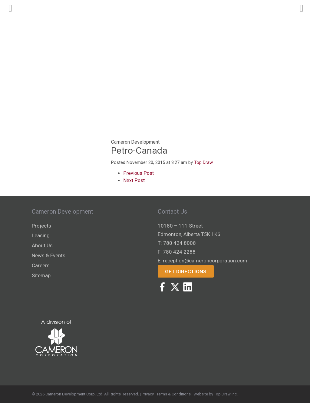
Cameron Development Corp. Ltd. (74, 394)
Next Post (134, 180)
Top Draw (203, 162)
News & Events (48, 255)
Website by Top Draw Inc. (215, 394)
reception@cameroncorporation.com (205, 261)
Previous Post (138, 173)
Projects (41, 226)
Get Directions (185, 271)
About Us (42, 245)
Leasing (41, 235)
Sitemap (41, 275)
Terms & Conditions (174, 394)
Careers (41, 265)
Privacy (148, 394)
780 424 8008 (179, 243)
